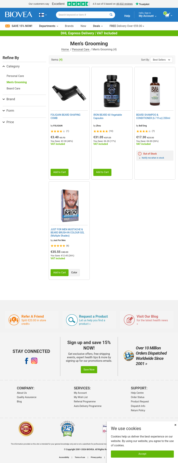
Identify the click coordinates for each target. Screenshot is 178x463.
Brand (9, 99)
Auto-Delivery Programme (88, 406)
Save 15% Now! (18, 26)
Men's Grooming (17, 82)
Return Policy (138, 410)
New (83, 26)
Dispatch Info (138, 406)
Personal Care (81, 49)
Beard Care (13, 88)
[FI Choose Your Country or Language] (43, 14)
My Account (80, 392)
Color (74, 272)
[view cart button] (169, 15)
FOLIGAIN (57, 126)
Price (8, 122)
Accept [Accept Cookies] (142, 453)
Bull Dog (143, 126)
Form (8, 111)
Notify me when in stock (153, 158)
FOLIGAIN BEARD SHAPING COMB (65, 116)
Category (11, 66)
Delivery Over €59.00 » (127, 26)
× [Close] (175, 425)
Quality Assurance (26, 397)
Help (127, 16)
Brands (69, 26)
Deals (98, 26)
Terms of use (80, 457)
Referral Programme (85, 401)
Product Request (140, 401)
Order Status (137, 397)
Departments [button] (48, 26)
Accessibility (64, 457)
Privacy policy (96, 457)
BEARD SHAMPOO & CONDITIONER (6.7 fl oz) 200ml (153, 116)
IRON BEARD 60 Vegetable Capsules (107, 116)
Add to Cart (59, 172)
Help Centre (137, 392)
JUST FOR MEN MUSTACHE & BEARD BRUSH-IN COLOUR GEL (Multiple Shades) (67, 232)
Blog (19, 401)
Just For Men (59, 240)
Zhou (98, 126)
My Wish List (81, 397)
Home (65, 49)
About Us (22, 392)
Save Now (89, 369)
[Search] (111, 14)
